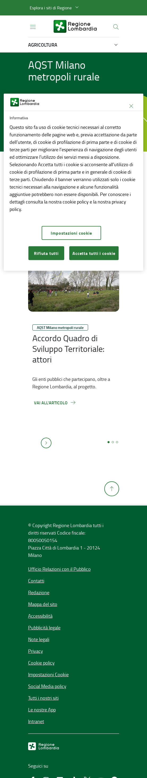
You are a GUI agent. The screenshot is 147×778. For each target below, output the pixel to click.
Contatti (36, 580)
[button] (55, 8)
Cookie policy (41, 662)
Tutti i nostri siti (43, 698)
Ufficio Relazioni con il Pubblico (59, 569)
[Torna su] (111, 509)
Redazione (38, 592)
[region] (73, 182)
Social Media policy (47, 686)
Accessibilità (40, 616)
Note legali (38, 639)
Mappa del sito (42, 604)
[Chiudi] (131, 106)
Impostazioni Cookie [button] (48, 674)
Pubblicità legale (44, 627)
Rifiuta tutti (46, 253)
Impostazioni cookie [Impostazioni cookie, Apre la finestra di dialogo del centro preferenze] (71, 233)
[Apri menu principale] (33, 26)
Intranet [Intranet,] (36, 721)
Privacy (35, 651)
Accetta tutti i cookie (93, 253)
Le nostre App (42, 709)
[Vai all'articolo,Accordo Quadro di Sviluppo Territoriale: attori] (55, 402)
